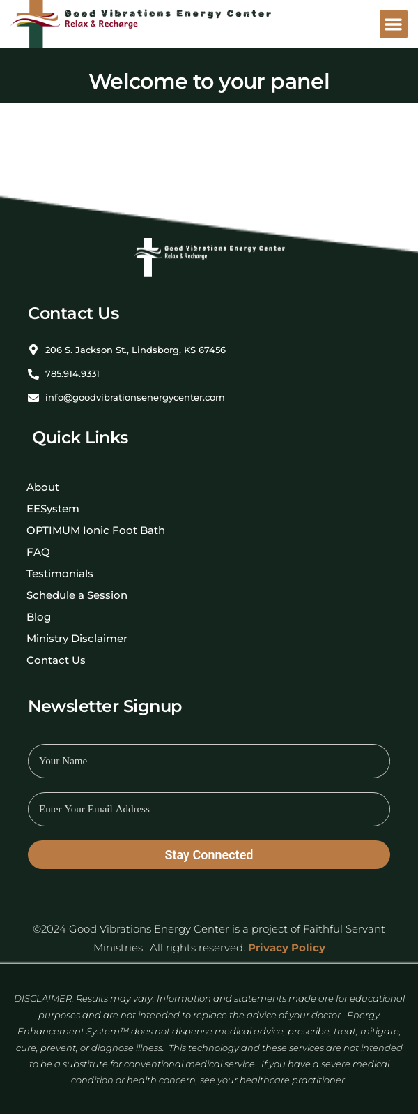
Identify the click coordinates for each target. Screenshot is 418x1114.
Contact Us (56, 660)
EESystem (52, 508)
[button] (394, 24)
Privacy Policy (286, 947)
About (42, 486)
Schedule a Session (76, 595)
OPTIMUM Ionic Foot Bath (95, 530)
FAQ (38, 551)
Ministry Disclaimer (76, 638)
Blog (38, 616)
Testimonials (59, 573)
